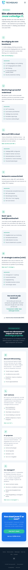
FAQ (11, 554)
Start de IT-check (14, 531)
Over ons (23, 552)
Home (4, 552)
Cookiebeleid (11, 567)
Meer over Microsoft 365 (9, 144)
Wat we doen (10, 552)
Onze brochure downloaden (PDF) (14, 318)
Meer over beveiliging (8, 55)
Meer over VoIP (8, 423)
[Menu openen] (25, 2)
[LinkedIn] (14, 558)
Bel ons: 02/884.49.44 (14, 536)
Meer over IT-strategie (8, 267)
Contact (16, 554)
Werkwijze (17, 552)
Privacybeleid (20, 564)
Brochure (18, 567)
